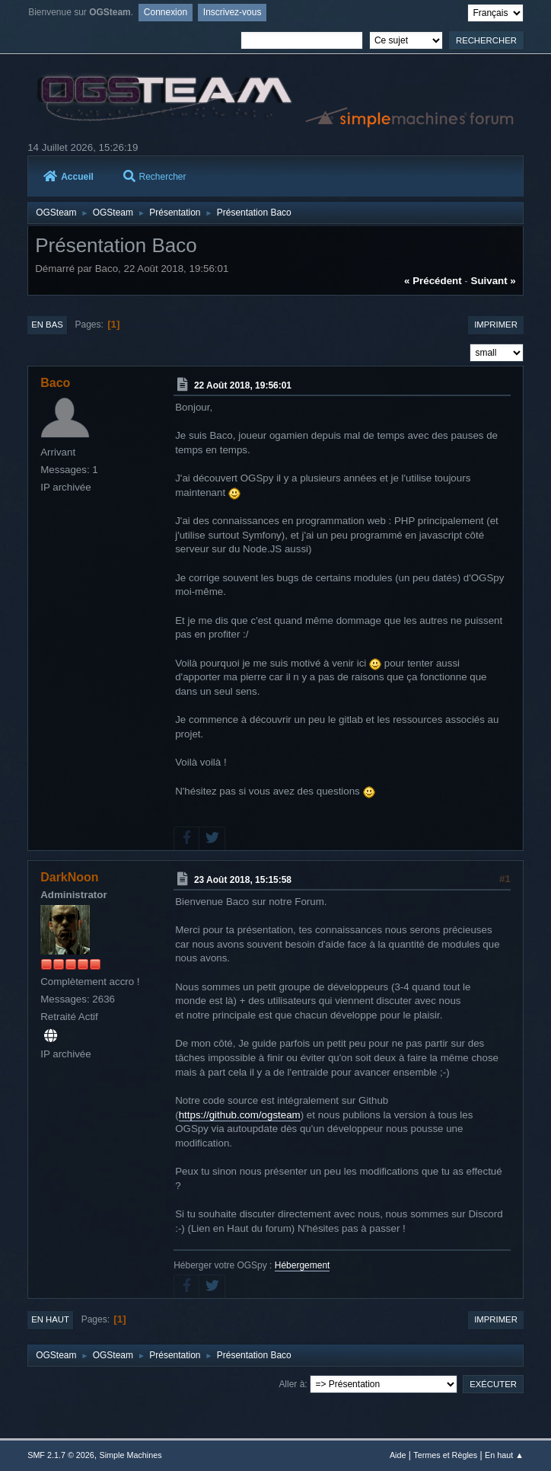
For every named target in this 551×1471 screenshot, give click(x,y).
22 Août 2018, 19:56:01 (242, 385)
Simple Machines (131, 1455)
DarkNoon (69, 877)
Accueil (68, 176)
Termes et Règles (445, 1455)
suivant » (493, 280)
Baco (55, 382)
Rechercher (154, 176)
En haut (50, 1319)
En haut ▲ (504, 1455)
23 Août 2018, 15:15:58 (242, 880)
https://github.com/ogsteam (240, 1115)
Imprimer (496, 324)
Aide (398, 1455)
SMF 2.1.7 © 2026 (60, 1455)
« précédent (433, 280)
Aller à (291, 1384)
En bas (47, 324)
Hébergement (302, 1265)
